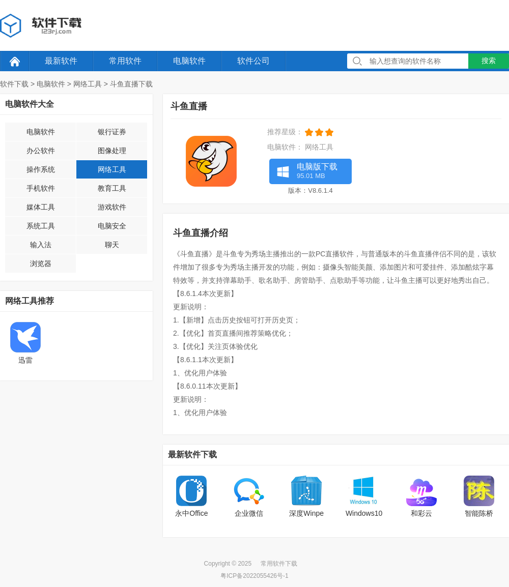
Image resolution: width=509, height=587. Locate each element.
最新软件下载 (192, 454)
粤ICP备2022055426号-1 (254, 575)
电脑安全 (112, 226)
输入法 (40, 245)
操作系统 (40, 169)
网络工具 (87, 84)
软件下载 (14, 84)
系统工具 (40, 226)
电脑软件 (189, 60)
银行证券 (112, 132)
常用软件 (125, 60)
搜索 (489, 60)
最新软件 (61, 60)
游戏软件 (112, 207)
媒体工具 (40, 207)
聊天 (112, 245)
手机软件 (40, 188)
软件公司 (253, 60)
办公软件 (40, 150)
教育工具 (112, 188)
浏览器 (40, 263)
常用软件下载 (279, 563)
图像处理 (112, 150)
